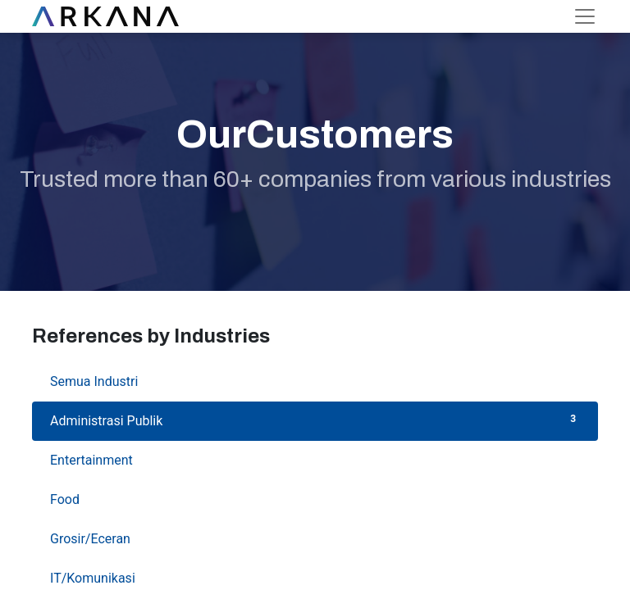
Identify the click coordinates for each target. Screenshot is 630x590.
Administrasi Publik (315, 420)
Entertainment (315, 459)
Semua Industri (315, 380)
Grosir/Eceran (315, 538)
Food (315, 498)
